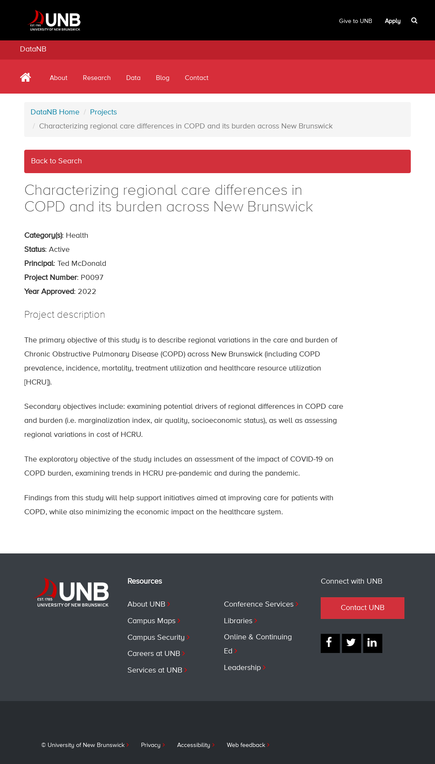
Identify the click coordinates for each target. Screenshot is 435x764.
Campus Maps (151, 621)
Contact (197, 78)
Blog (162, 78)
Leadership (242, 668)
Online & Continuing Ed (258, 644)
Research (97, 78)
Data (133, 78)
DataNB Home (55, 112)
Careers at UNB (153, 654)
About (59, 78)
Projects (103, 112)
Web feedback (246, 745)
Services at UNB (154, 670)
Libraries (238, 621)
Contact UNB (362, 608)
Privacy (151, 745)
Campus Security (156, 637)
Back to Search (56, 161)
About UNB (146, 604)
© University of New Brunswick (82, 745)
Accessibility (193, 745)
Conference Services (259, 604)
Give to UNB (355, 21)
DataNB (33, 49)
